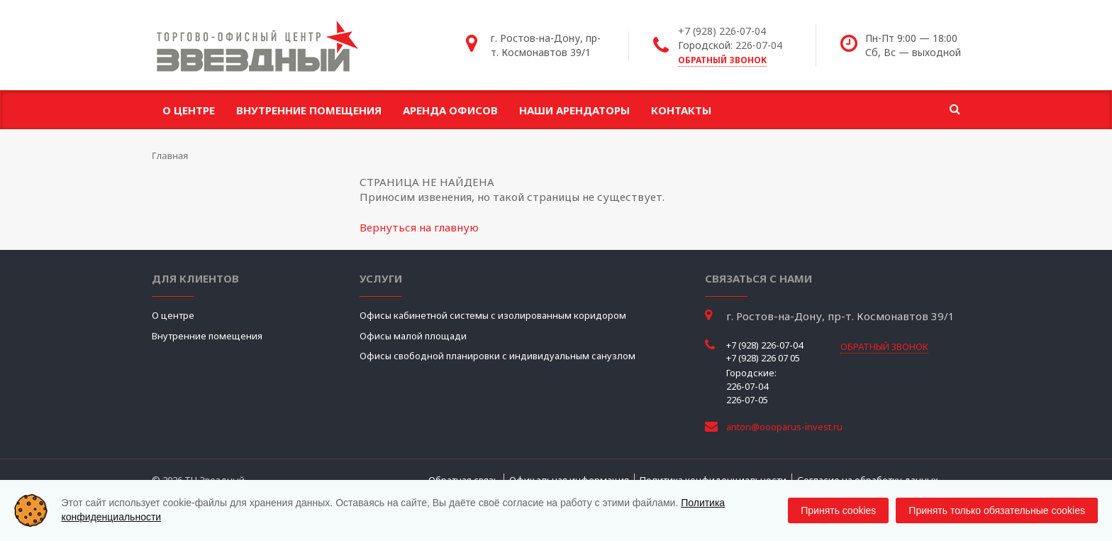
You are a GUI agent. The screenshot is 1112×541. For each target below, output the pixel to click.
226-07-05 (747, 399)
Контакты (681, 110)
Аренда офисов (450, 110)
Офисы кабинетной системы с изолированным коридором (493, 315)
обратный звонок (722, 60)
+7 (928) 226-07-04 (722, 31)
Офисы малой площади (413, 335)
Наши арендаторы (574, 110)
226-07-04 (758, 45)
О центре (188, 110)
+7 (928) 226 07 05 (763, 357)
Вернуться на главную (419, 227)
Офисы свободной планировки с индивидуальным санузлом (497, 355)
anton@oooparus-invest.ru (784, 426)
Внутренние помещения (309, 110)
